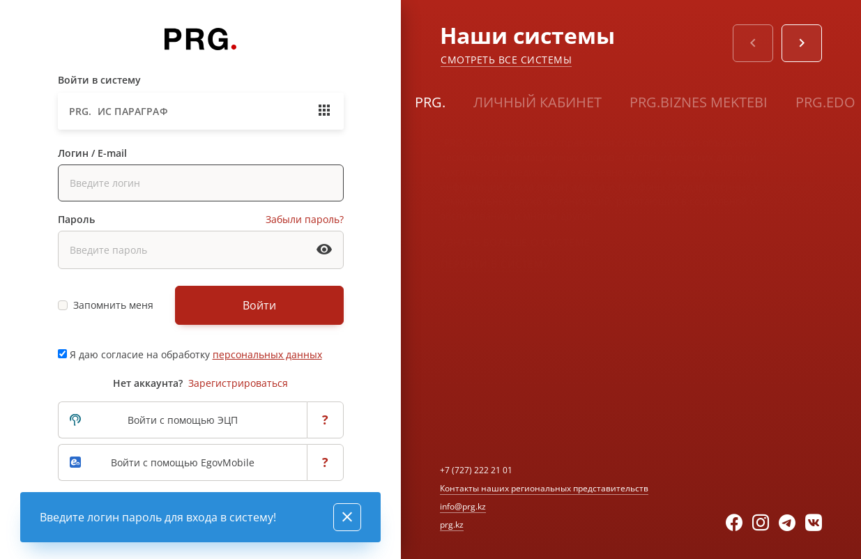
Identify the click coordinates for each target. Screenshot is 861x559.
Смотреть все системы (506, 59)
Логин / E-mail (92, 153)
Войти (259, 305)
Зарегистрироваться (238, 383)
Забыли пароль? (305, 219)
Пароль (76, 219)
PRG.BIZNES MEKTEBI (699, 102)
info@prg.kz (463, 506)
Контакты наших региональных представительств (544, 488)
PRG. (430, 102)
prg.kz (452, 524)
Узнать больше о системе (515, 242)
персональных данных (267, 354)
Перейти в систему (495, 263)
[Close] (347, 517)
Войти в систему (99, 79)
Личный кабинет (537, 102)
